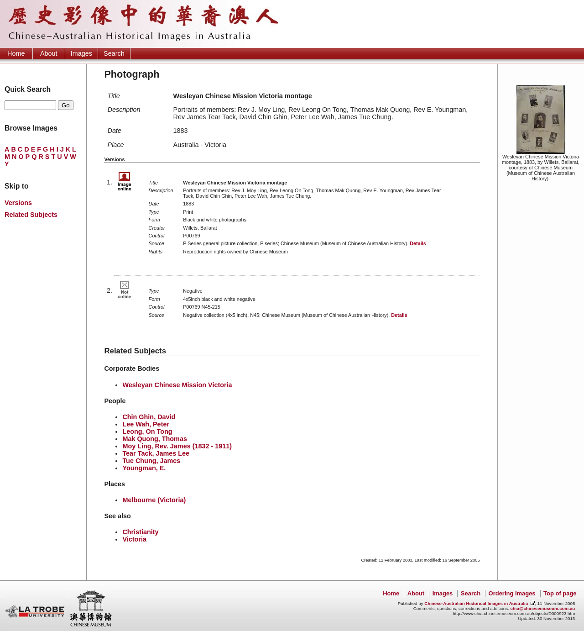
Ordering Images (512, 593)
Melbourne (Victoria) (154, 500)
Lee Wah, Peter (145, 424)
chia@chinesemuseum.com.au (542, 608)
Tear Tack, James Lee (155, 453)
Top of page (559, 593)
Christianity (140, 532)
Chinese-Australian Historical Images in (476, 603)
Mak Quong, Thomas (154, 438)
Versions (18, 202)
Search (114, 53)
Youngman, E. (144, 468)
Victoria (134, 539)
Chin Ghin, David (148, 417)
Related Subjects (31, 214)
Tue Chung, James (151, 460)
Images (81, 53)
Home (16, 53)
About (48, 53)
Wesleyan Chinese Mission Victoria (177, 385)
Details (418, 243)
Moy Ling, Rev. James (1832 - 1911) (177, 446)
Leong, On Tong (147, 431)
